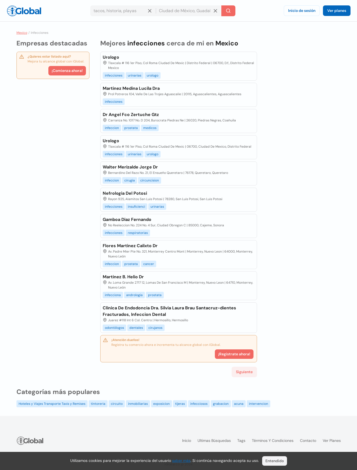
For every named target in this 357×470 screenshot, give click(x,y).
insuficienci (136, 206)
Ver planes (336, 10)
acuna (238, 404)
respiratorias (138, 233)
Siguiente (244, 371)
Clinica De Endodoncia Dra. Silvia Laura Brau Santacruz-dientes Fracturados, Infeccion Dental (169, 311)
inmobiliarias (138, 404)
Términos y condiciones (272, 440)
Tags (241, 440)
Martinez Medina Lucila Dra (131, 88)
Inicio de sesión (301, 10)
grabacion (221, 404)
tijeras (180, 404)
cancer (148, 264)
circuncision (149, 180)
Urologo (111, 57)
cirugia (129, 180)
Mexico (21, 33)
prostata (131, 128)
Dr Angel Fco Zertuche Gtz (131, 114)
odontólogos (114, 328)
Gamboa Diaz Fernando (127, 219)
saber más (181, 460)
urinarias (134, 75)
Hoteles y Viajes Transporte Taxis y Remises (52, 404)
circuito (117, 404)
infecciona (113, 295)
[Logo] (24, 10)
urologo (152, 75)
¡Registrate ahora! (234, 354)
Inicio (186, 440)
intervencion (258, 404)
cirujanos (155, 328)
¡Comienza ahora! (67, 70)
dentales (136, 328)
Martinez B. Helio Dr (123, 277)
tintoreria (98, 404)
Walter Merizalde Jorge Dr (130, 167)
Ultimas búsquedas (214, 440)
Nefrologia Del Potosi (125, 193)
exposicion (161, 404)
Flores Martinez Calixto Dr (130, 246)
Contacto (308, 440)
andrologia (134, 295)
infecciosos (199, 404)
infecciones (113, 75)
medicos (149, 128)
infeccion (112, 128)
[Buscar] (228, 10)
